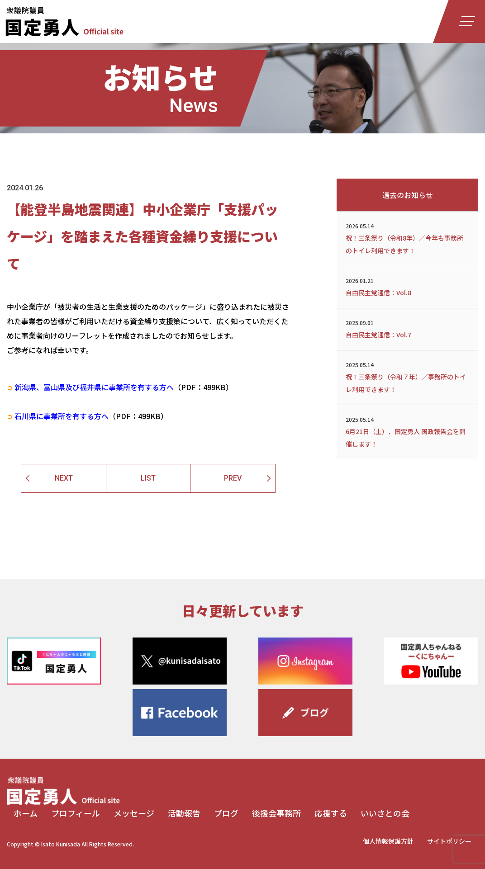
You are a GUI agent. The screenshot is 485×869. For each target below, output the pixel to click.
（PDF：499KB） (120, 387)
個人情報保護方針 (388, 840)
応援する (330, 813)
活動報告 (184, 813)
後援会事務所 (276, 813)
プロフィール (75, 813)
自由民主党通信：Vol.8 (407, 286)
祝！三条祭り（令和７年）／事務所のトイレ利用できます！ (407, 376)
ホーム (26, 813)
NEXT (64, 478)
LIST (148, 478)
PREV (233, 478)
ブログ (226, 813)
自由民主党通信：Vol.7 (407, 328)
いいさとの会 (385, 813)
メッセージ (134, 813)
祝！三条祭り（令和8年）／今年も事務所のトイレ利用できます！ (407, 238)
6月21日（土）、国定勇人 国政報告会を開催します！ (407, 431)
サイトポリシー (449, 840)
